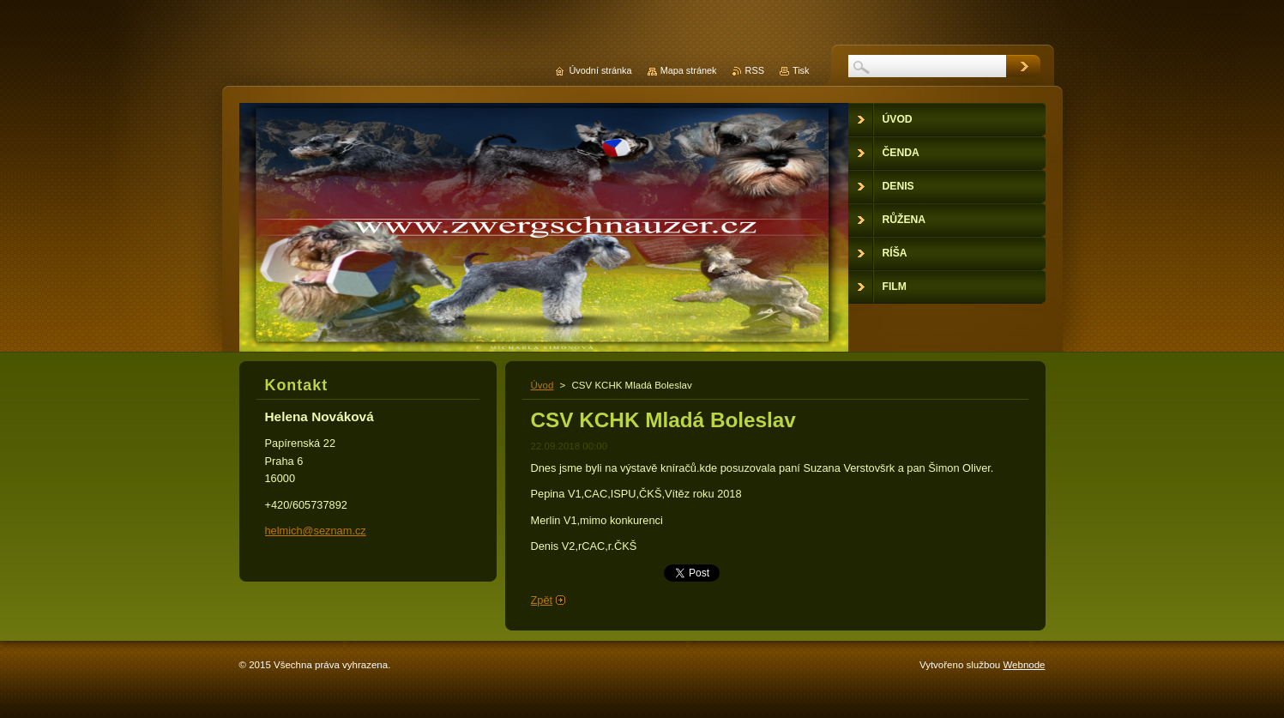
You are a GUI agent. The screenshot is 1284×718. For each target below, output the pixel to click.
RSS (754, 70)
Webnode (1024, 665)
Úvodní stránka (600, 70)
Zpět (542, 600)
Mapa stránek (688, 70)
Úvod (542, 385)
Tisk (801, 70)
